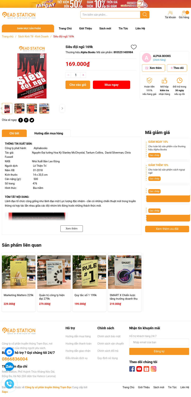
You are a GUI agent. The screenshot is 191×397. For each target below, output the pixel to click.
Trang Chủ (65, 28)
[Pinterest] (26, 121)
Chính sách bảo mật (108, 336)
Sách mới (105, 28)
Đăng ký (159, 351)
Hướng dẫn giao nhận (77, 350)
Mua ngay (112, 85)
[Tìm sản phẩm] (114, 14)
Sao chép (154, 155)
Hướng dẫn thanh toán (78, 343)
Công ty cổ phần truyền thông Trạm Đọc (48, 387)
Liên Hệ (140, 28)
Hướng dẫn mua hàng (77, 336)
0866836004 (15, 359)
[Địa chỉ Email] (159, 342)
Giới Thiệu (85, 28)
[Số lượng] (75, 75)
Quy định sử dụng (107, 358)
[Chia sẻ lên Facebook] (20, 121)
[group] (32, 72)
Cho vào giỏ (77, 85)
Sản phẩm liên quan (21, 245)
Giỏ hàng (184, 15)
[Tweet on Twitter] (31, 121)
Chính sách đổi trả (107, 350)
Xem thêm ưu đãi (167, 229)
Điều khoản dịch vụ (76, 358)
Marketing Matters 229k (18, 295)
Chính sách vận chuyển (110, 343)
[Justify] (145, 14)
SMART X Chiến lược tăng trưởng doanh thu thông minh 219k (124, 299)
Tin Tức (123, 28)
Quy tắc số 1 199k (85, 295)
